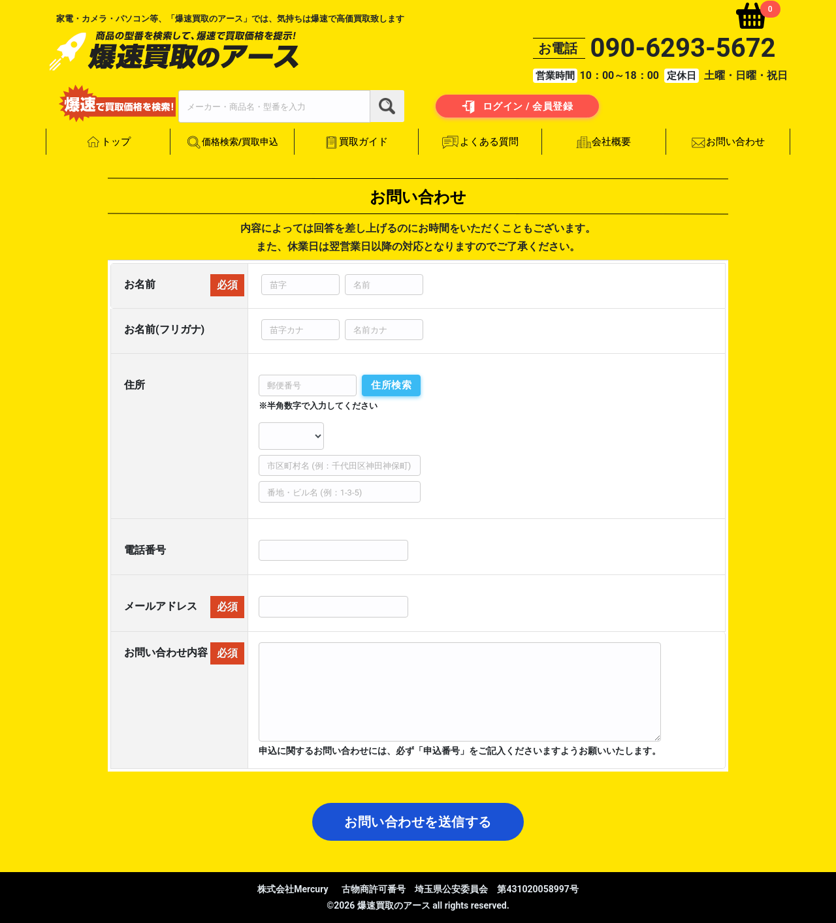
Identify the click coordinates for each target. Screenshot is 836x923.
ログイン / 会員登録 (517, 107)
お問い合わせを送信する (418, 822)
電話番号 (145, 550)
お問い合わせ (728, 142)
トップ (108, 142)
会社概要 (604, 141)
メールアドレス (160, 606)
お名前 (139, 284)
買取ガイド (356, 141)
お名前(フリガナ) (164, 329)
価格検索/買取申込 (232, 142)
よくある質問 (480, 142)
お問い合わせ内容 (166, 652)
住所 (134, 385)
